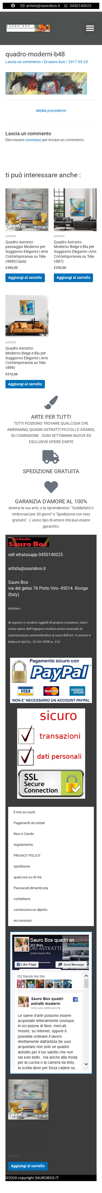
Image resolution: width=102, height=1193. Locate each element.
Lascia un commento (23, 62)
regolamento (23, 845)
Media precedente (51, 110)
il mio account (24, 812)
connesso (33, 140)
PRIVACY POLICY (27, 855)
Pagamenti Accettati (29, 823)
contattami (22, 899)
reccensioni (23, 920)
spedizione (22, 866)
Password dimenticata (31, 888)
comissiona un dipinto (30, 910)
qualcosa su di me (28, 877)
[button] (90, 28)
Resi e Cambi (24, 834)
